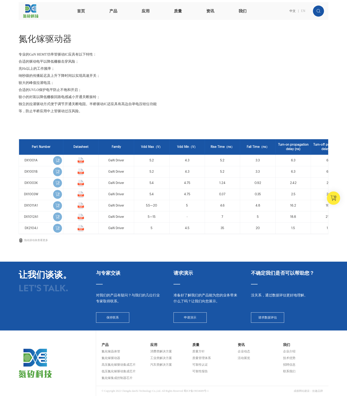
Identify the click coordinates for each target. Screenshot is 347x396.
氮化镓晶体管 (111, 351)
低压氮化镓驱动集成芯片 (119, 371)
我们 (243, 11)
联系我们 (289, 371)
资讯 (210, 11)
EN (303, 11)
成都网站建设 (302, 390)
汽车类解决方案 (161, 364)
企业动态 (244, 351)
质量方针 (198, 351)
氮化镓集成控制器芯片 (117, 378)
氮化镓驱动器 (111, 358)
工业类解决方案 (161, 358)
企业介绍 (289, 351)
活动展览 (244, 358)
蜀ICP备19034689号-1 (196, 390)
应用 (146, 11)
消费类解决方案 (161, 351)
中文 (292, 11)
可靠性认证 (200, 364)
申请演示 (190, 317)
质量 (178, 11)
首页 (81, 11)
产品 (113, 11)
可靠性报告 (200, 371)
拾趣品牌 (317, 390)
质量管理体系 (201, 358)
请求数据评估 (267, 317)
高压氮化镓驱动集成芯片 (119, 364)
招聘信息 (289, 364)
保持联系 (112, 317)
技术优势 (289, 358)
